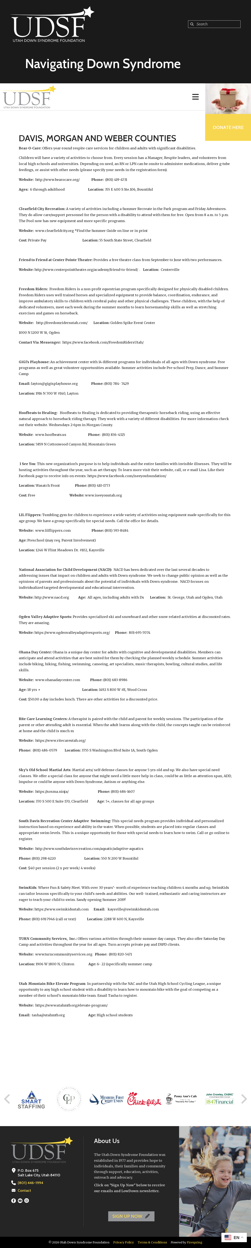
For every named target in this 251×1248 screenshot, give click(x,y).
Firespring (194, 1242)
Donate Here (228, 127)
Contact (24, 1190)
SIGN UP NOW (131, 1216)
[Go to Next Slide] (244, 1099)
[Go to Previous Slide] (7, 1099)
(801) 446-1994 (30, 1182)
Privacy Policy (123, 1242)
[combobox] (214, 24)
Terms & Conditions (152, 1242)
